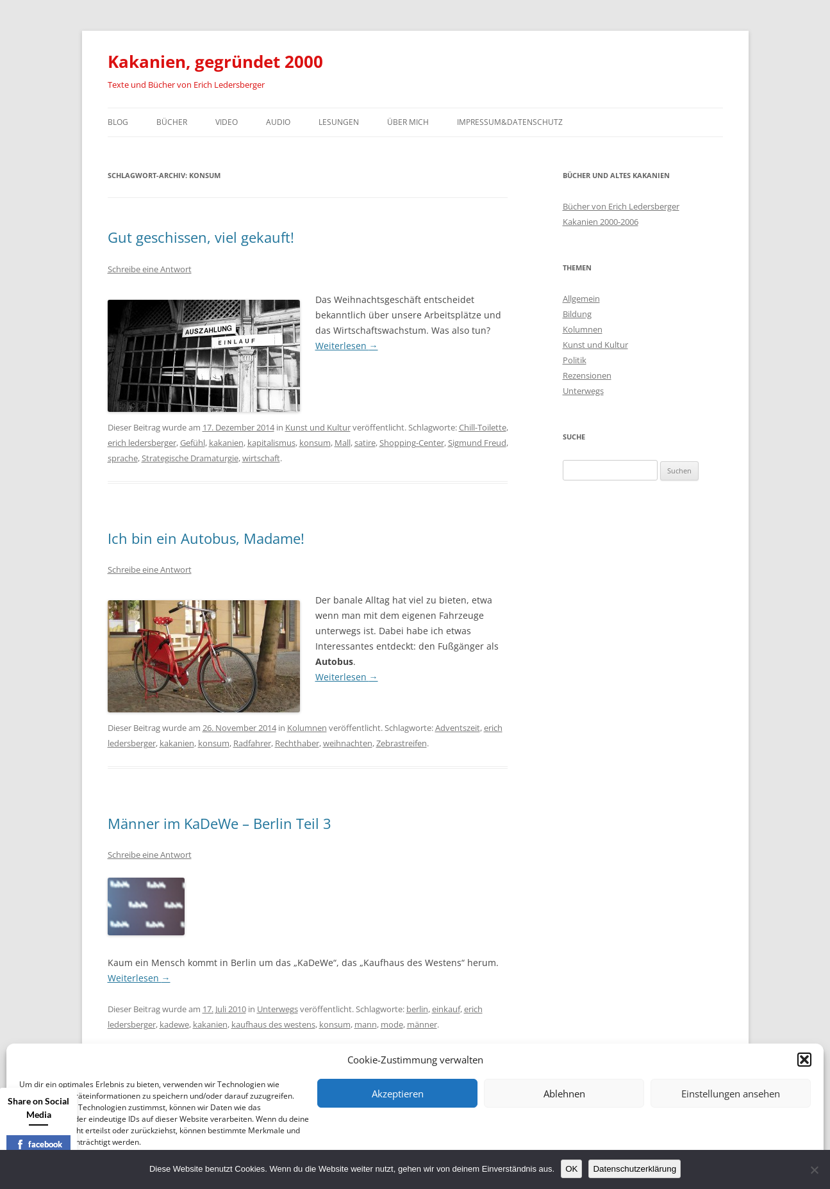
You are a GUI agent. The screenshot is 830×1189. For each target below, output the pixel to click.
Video (226, 122)
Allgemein (581, 298)
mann (365, 1024)
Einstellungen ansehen (730, 1093)
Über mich (408, 122)
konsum (315, 442)
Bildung (577, 314)
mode (392, 1024)
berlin (417, 1009)
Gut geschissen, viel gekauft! (201, 237)
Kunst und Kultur (318, 427)
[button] (804, 1059)
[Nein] (814, 1169)
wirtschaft (261, 458)
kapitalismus (271, 442)
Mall (343, 442)
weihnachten (347, 743)
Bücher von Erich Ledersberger (621, 206)
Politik (574, 360)
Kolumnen (307, 728)
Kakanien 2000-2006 (600, 221)
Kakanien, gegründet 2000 (215, 61)
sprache (123, 458)
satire (365, 442)
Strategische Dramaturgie (190, 458)
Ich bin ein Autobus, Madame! (206, 538)
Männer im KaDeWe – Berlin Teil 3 (219, 823)
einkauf (446, 1009)
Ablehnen (564, 1093)
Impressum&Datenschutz (510, 122)
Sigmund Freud (477, 442)
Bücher (171, 122)
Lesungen (339, 122)
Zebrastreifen (401, 743)
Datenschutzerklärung (634, 1169)
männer (422, 1024)
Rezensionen (587, 375)
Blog (118, 122)
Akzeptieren (398, 1093)
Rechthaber (297, 743)
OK (571, 1169)
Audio (278, 122)
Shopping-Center (411, 442)
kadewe (174, 1024)
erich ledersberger (142, 442)
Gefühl (192, 442)
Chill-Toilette (482, 427)
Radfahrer (252, 743)
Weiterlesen (346, 346)
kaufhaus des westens (273, 1024)
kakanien (226, 442)
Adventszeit (457, 728)
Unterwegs (277, 1009)
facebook (38, 1144)
